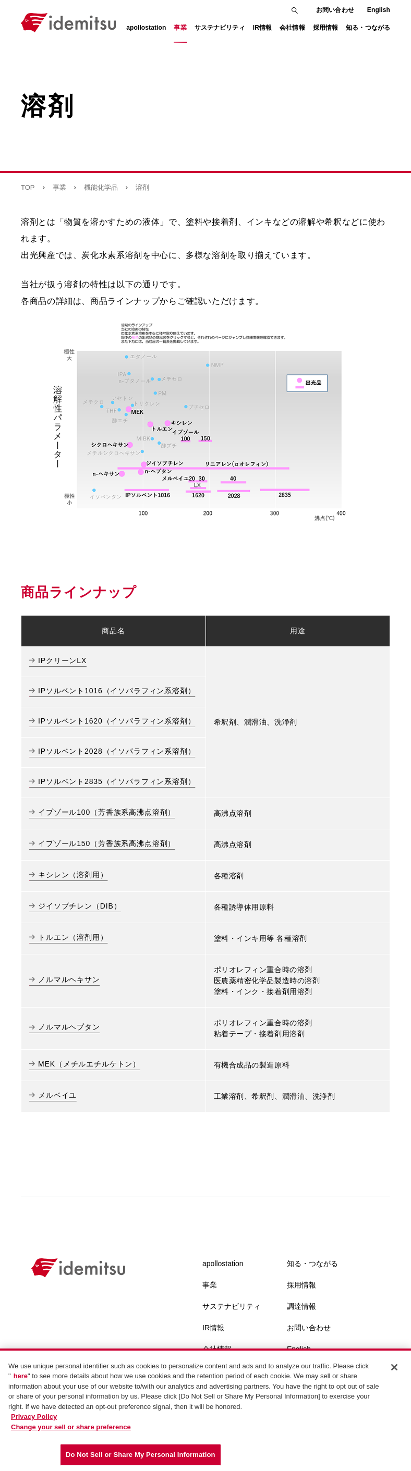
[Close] (394, 1368)
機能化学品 (101, 187)
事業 (59, 187)
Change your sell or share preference (71, 1428)
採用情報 (301, 1285)
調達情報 (301, 1306)
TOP (28, 187)
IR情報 (213, 1327)
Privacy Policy (34, 1418)
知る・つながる (312, 1263)
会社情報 (217, 1349)
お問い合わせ (335, 10)
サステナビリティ (231, 1306)
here (21, 1377)
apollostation (223, 1263)
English (378, 10)
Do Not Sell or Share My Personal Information (140, 1456)
